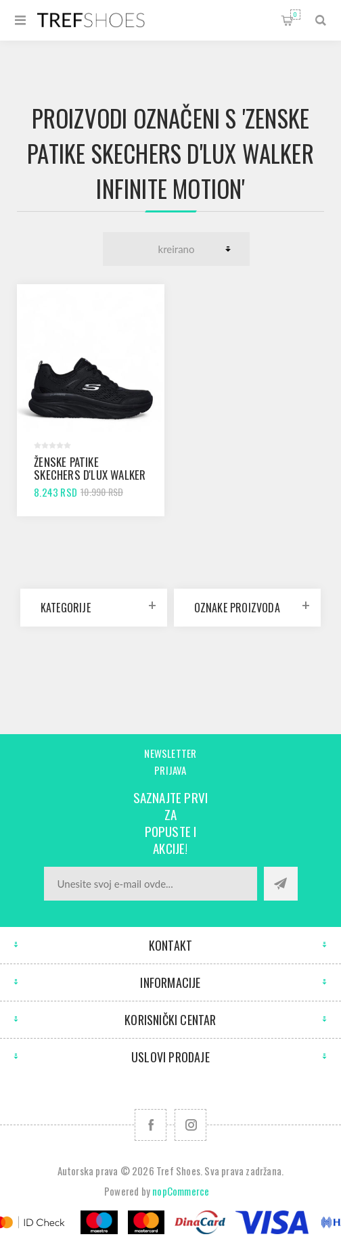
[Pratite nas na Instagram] (190, 1125)
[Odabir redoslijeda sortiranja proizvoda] (176, 249)
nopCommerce (180, 1190)
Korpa (295, 14)
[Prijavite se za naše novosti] (150, 884)
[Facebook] (150, 1125)
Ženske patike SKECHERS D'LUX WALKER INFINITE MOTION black (89, 474)
